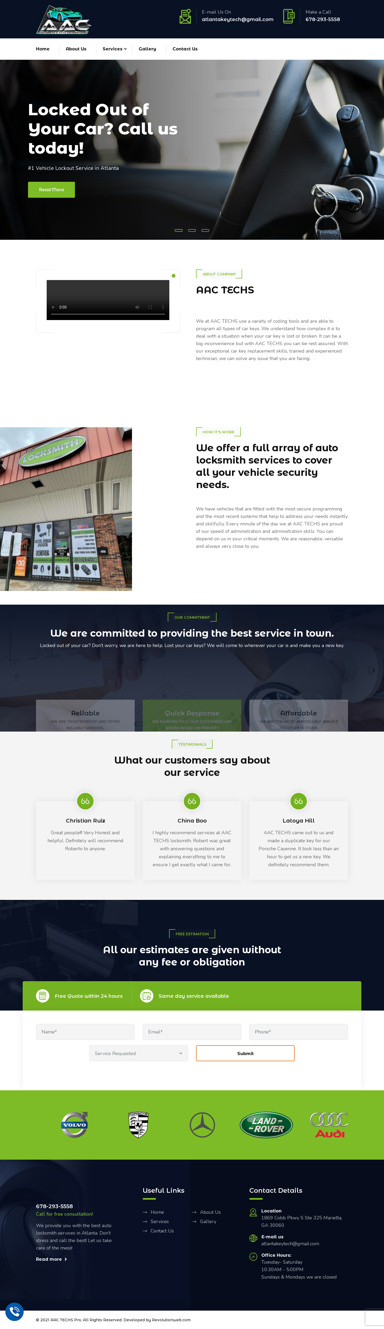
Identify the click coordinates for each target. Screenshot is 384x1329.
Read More (51, 189)
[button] (178, 230)
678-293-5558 (323, 19)
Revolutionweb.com (171, 1320)
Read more (51, 1259)
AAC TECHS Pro (65, 1320)
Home (43, 48)
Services (112, 48)
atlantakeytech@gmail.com (238, 19)
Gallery (147, 48)
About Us (76, 48)
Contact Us (185, 48)
